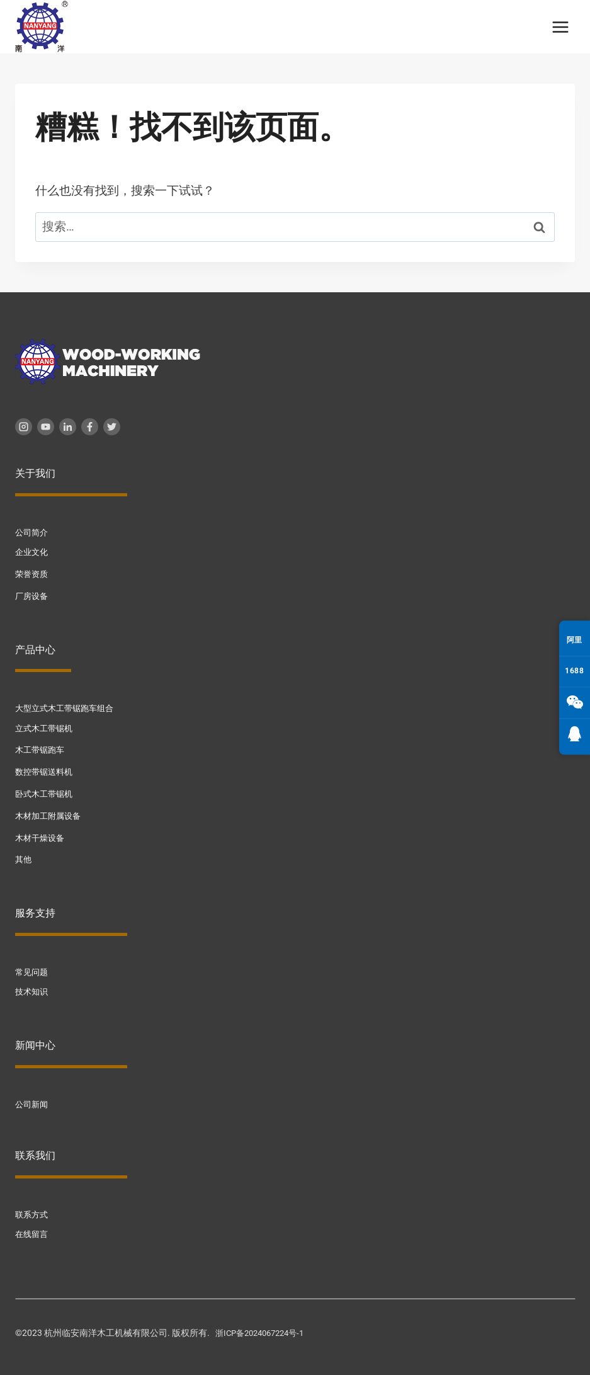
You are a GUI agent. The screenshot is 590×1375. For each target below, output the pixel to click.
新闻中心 (35, 1041)
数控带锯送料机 (46, 770)
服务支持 (35, 910)
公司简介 (32, 532)
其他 (24, 857)
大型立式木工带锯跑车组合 (68, 707)
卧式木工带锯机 (46, 792)
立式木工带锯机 (46, 727)
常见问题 (32, 969)
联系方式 (32, 1211)
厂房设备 (32, 595)
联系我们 (35, 1152)
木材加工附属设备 (50, 813)
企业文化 (32, 552)
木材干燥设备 (41, 835)
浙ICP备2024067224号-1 (264, 1328)
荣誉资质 (32, 574)
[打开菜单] (560, 27)
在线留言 (32, 1230)
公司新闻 (32, 1100)
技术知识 (32, 988)
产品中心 (35, 648)
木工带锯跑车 (41, 748)
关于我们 (35, 473)
